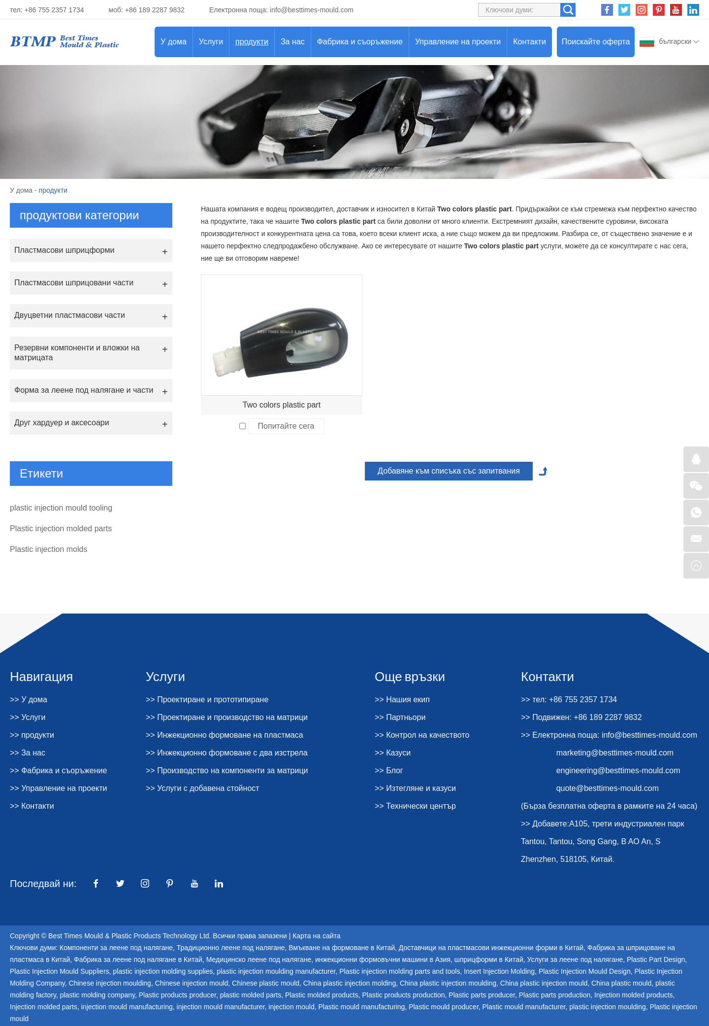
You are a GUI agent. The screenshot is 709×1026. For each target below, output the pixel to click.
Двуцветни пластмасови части (69, 315)
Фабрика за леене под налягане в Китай (138, 959)
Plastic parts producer (482, 995)
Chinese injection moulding (110, 983)
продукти (251, 41)
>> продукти (32, 735)
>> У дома (28, 699)
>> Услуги (27, 717)
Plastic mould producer (444, 1007)
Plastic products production (403, 995)
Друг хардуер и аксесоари (61, 422)
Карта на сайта (316, 936)
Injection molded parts (43, 1007)
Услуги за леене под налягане (575, 959)
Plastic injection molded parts (61, 528)
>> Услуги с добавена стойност (202, 788)
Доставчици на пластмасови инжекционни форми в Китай (491, 948)
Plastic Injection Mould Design (585, 971)
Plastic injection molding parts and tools (399, 971)
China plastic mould (621, 983)
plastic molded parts (251, 995)
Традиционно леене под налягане (231, 948)
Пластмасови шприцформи (64, 250)
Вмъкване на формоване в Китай (342, 948)
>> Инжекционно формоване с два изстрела (227, 753)
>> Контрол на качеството (422, 735)
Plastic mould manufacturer (524, 1007)
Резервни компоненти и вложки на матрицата (77, 352)
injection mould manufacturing (127, 1007)
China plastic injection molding (349, 983)
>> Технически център (415, 806)
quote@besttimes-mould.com (607, 788)
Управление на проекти (458, 41)
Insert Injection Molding (499, 971)
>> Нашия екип (402, 699)
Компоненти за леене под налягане (116, 948)
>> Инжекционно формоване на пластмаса (224, 735)
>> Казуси (393, 753)
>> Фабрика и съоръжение (58, 770)
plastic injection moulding (607, 1007)
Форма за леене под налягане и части (83, 390)
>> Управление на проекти (58, 788)
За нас (293, 41)
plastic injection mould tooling (61, 508)
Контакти (529, 41)
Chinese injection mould (191, 983)
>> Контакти (32, 806)
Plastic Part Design (656, 959)
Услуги (211, 41)
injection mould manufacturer (221, 1007)
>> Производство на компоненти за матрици (227, 770)
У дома (174, 41)
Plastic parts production (555, 995)
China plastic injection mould (543, 983)
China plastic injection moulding (448, 983)
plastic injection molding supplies (163, 971)
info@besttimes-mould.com (312, 10)
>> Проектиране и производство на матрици (227, 717)
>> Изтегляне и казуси (415, 788)
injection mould (291, 1007)
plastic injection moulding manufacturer (276, 971)
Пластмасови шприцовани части (73, 282)
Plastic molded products (321, 995)
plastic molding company (97, 995)
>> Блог (389, 770)
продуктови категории (79, 215)
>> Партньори (400, 717)
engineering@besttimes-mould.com (618, 770)
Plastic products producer (177, 995)
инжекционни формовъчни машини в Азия (383, 959)
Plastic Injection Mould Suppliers (59, 971)
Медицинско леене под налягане (258, 959)
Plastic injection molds (48, 549)
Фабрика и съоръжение (360, 41)
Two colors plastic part (282, 405)
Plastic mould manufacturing (361, 1007)
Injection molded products (633, 995)
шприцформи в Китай (488, 959)
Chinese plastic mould (265, 983)
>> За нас (27, 753)
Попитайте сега (286, 426)
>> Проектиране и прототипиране (207, 699)
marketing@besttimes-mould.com (615, 753)
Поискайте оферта (596, 41)
